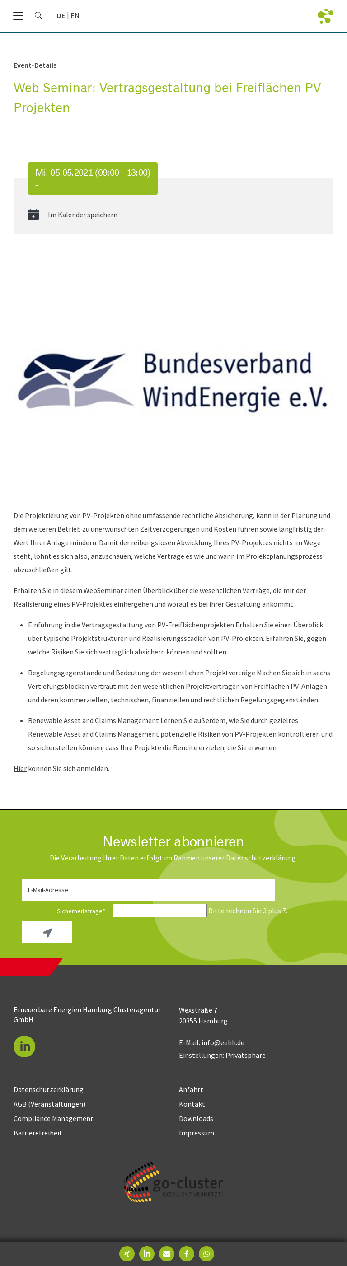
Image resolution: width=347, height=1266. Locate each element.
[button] (24, 1046)
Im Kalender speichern (82, 214)
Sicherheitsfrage (66, 911)
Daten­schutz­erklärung (261, 857)
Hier (20, 768)
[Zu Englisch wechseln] (75, 15)
